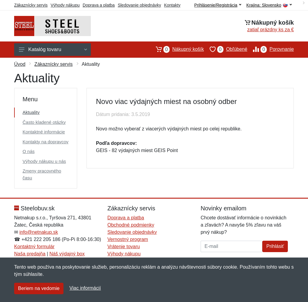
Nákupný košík (177, 49)
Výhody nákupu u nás (44, 161)
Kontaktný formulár (34, 246)
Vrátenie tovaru (123, 246)
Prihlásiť (275, 246)
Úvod (19, 64)
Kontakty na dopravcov (46, 141)
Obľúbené (225, 49)
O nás (29, 151)
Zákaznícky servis (31, 5)
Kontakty (172, 5)
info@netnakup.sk (38, 232)
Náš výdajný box (67, 253)
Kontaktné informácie (44, 131)
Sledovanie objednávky (139, 5)
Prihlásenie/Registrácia (217, 5)
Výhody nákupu (65, 5)
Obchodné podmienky (130, 224)
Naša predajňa (29, 253)
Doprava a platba (99, 5)
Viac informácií (85, 288)
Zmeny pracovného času (42, 174)
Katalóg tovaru (53, 49)
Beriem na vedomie (39, 288)
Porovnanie (270, 49)
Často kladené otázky (44, 122)
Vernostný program (127, 239)
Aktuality (31, 112)
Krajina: (269, 5)
